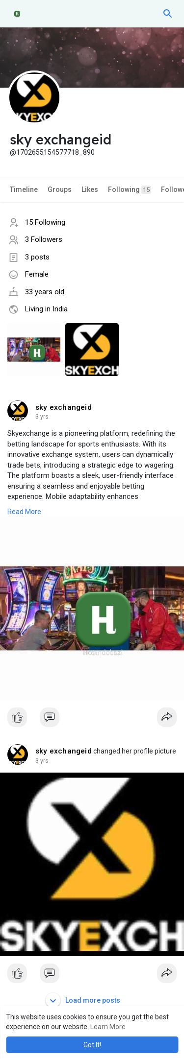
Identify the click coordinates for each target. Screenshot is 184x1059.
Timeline (24, 189)
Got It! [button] (92, 1045)
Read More (24, 512)
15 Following (45, 222)
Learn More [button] (108, 1027)
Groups (60, 189)
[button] (168, 14)
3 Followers (43, 239)
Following (129, 190)
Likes (89, 189)
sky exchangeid (63, 407)
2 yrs (42, 416)
